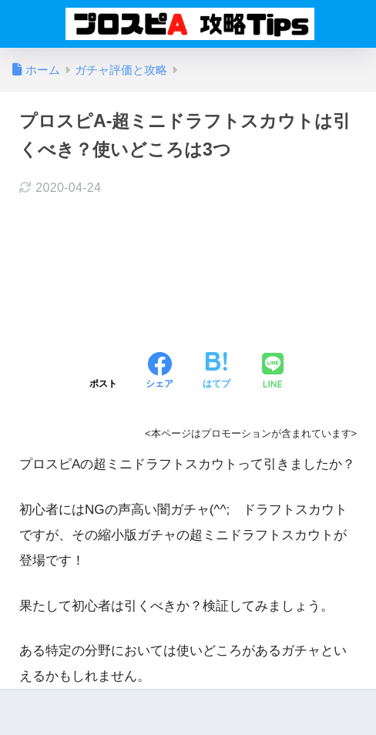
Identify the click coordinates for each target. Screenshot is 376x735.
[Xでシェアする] (103, 372)
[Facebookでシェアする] (159, 372)
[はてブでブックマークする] (216, 372)
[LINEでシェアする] (273, 372)
